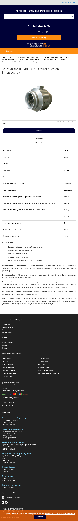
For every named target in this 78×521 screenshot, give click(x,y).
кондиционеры (20, 20)
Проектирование (7, 343)
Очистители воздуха (45, 370)
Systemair (68, 57)
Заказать (39, 131)
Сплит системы (7, 376)
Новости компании (8, 330)
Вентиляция (42, 364)
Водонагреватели (8, 364)
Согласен (40, 517)
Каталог (13, 57)
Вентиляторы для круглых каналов (15, 59)
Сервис (4, 348)
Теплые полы (43, 361)
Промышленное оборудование (28, 57)
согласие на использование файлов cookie (60, 514)
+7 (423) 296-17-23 (8, 478)
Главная (5, 57)
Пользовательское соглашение (11, 382)
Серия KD (61, 59)
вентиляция (40, 20)
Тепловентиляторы (8, 370)
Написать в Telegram (12, 497)
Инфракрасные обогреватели (48, 373)
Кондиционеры (7, 358)
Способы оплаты (8, 403)
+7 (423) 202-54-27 (8, 487)
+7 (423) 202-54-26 (8, 447)
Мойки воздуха (43, 367)
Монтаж (4, 345)
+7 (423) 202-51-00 (39, 25)
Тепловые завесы (8, 367)
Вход (64, 2)
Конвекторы (6, 361)
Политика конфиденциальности (11, 384)
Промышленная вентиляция (52, 57)
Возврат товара (7, 405)
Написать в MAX (11, 493)
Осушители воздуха (9, 373)
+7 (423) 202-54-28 (8, 469)
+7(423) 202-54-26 (8, 436)
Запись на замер (39, 38)
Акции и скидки (7, 332)
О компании (6, 324)
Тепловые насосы (44, 358)
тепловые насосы (30, 20)
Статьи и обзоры (7, 327)
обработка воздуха (50, 20)
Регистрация (71, 2)
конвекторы (60, 20)
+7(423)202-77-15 (8, 460)
